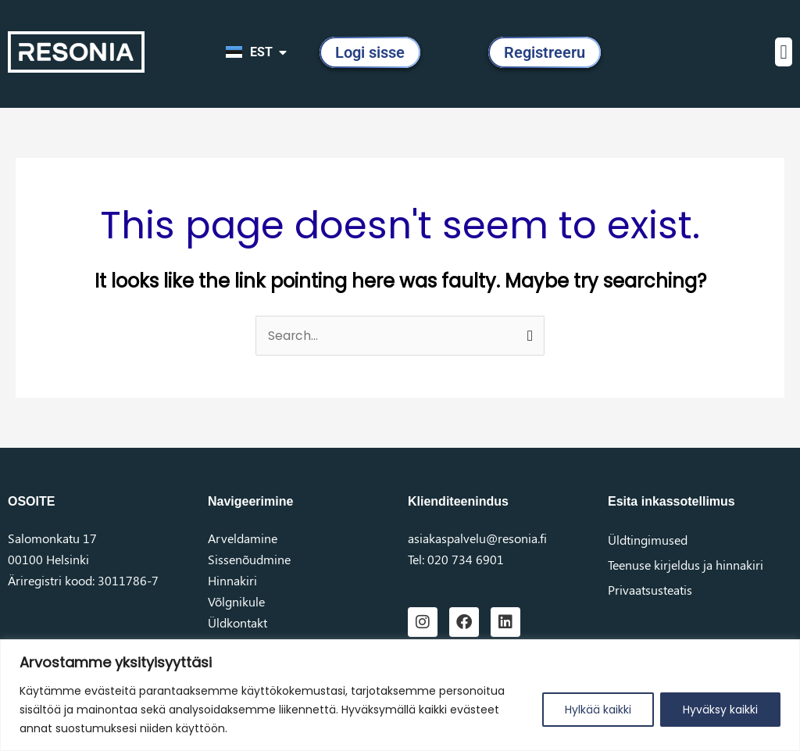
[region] (400, 695)
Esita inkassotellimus (671, 501)
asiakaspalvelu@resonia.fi (477, 538)
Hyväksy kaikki (720, 709)
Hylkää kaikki (598, 709)
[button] (783, 52)
